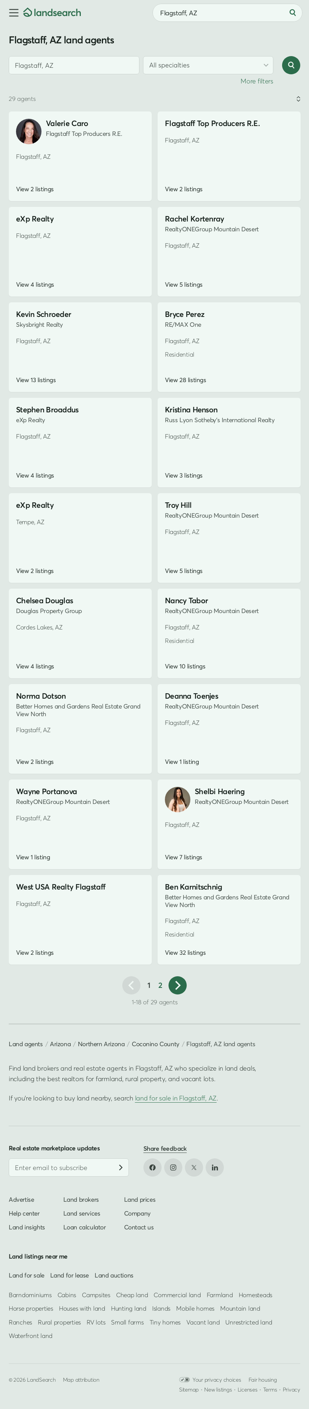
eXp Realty (35, 218)
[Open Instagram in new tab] (173, 1167)
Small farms (127, 1322)
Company (137, 1213)
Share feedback (165, 1148)
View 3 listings (184, 475)
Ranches (20, 1322)
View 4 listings (35, 284)
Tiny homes (165, 1322)
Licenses (248, 1389)
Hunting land (128, 1308)
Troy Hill (178, 505)
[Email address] (69, 1167)
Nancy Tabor (186, 600)
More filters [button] (257, 81)
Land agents (26, 1044)
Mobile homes (195, 1308)
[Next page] (178, 985)
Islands (161, 1308)
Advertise (21, 1199)
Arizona (60, 1044)
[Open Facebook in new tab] (152, 1167)
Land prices (140, 1199)
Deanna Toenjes (191, 695)
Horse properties (31, 1308)
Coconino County (155, 1044)
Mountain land (240, 1308)
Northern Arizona (101, 1044)
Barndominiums (30, 1295)
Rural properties (59, 1322)
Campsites (96, 1295)
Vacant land (202, 1322)
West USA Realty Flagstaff (60, 886)
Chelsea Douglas (44, 600)
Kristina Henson (191, 409)
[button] (11, 12)
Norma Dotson (41, 695)
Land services (81, 1213)
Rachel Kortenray (194, 218)
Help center (24, 1213)
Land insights (27, 1227)
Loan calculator (84, 1227)
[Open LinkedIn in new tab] (215, 1167)
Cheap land (132, 1295)
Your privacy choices (210, 1380)
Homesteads (255, 1295)
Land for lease (69, 1275)
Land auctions (114, 1275)
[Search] (292, 13)
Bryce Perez (184, 314)
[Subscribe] (121, 1167)
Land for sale (26, 1275)
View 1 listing (182, 761)
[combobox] (227, 13)
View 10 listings (185, 666)
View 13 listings (36, 380)
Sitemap (189, 1389)
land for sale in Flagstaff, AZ (176, 1098)
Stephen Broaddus (47, 409)
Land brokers (81, 1199)
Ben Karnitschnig (193, 886)
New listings (218, 1389)
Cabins (67, 1295)
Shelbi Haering (220, 791)
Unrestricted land (248, 1322)
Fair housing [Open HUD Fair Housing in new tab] (263, 1379)
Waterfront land (30, 1335)
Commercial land (177, 1295)
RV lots (96, 1322)
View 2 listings (35, 189)
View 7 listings (183, 857)
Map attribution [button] (81, 1379)
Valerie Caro (67, 123)
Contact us (139, 1227)
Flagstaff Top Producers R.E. (212, 123)
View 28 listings (185, 380)
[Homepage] (52, 12)
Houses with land (82, 1308)
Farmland (220, 1295)
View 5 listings (184, 284)
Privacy (291, 1389)
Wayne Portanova (46, 791)
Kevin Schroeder (43, 314)
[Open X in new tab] (194, 1167)
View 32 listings (185, 952)
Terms (270, 1389)
